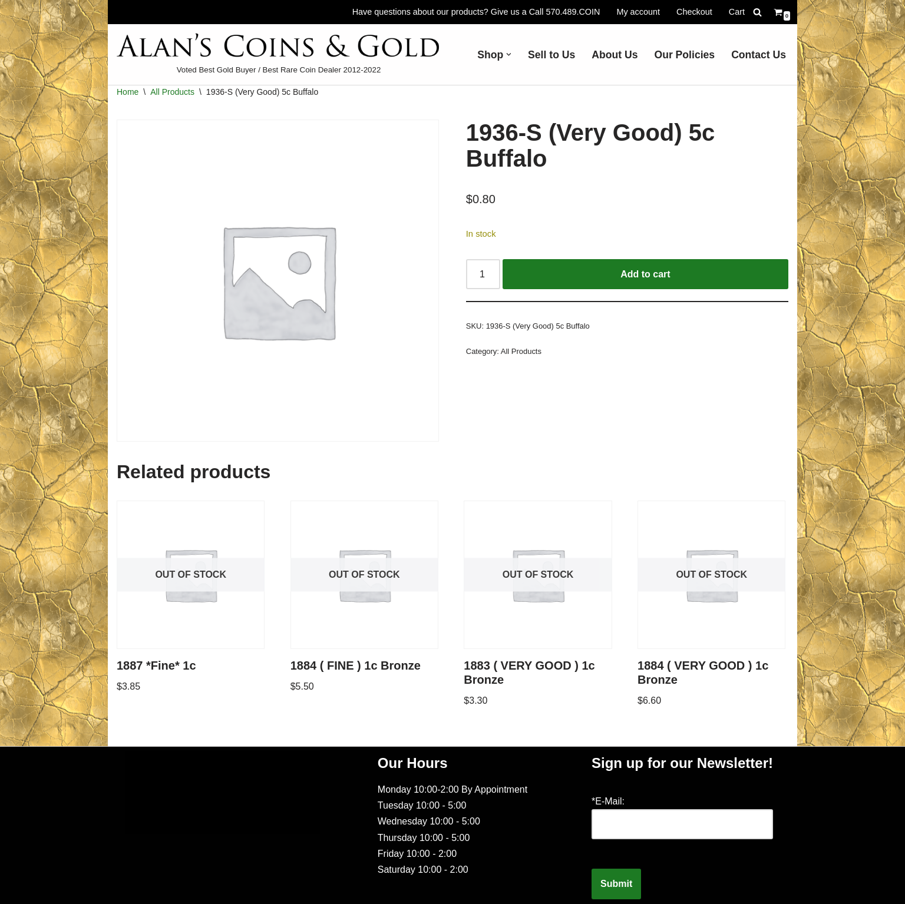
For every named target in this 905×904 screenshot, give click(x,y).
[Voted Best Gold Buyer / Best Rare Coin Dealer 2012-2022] (279, 54)
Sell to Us (551, 55)
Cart (737, 11)
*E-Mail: (608, 801)
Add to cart (645, 274)
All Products (172, 92)
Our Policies (684, 55)
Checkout (694, 11)
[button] (508, 54)
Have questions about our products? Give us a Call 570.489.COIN (476, 11)
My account (638, 11)
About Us (615, 55)
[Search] (757, 12)
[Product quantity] (483, 274)
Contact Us (758, 55)
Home (127, 92)
